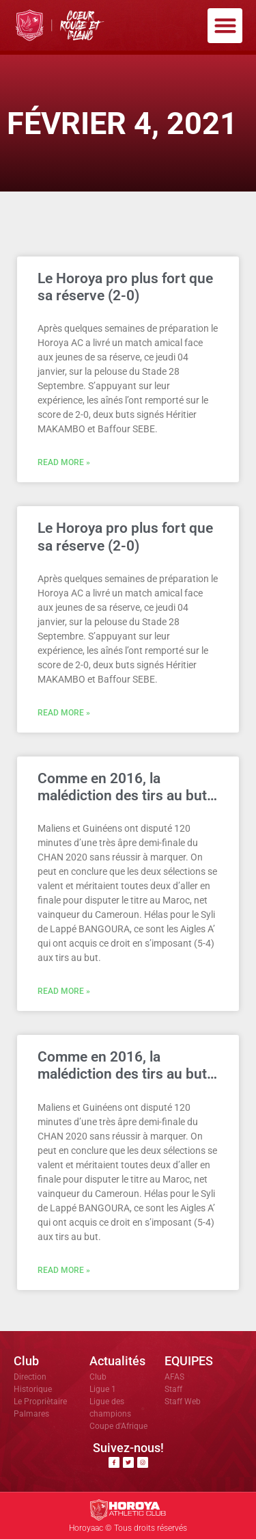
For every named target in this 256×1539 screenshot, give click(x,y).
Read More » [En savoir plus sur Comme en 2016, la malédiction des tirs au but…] (64, 991)
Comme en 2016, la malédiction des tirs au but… (127, 787)
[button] (225, 25)
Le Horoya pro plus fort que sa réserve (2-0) (125, 287)
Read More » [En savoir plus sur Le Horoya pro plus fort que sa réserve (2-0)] (64, 462)
